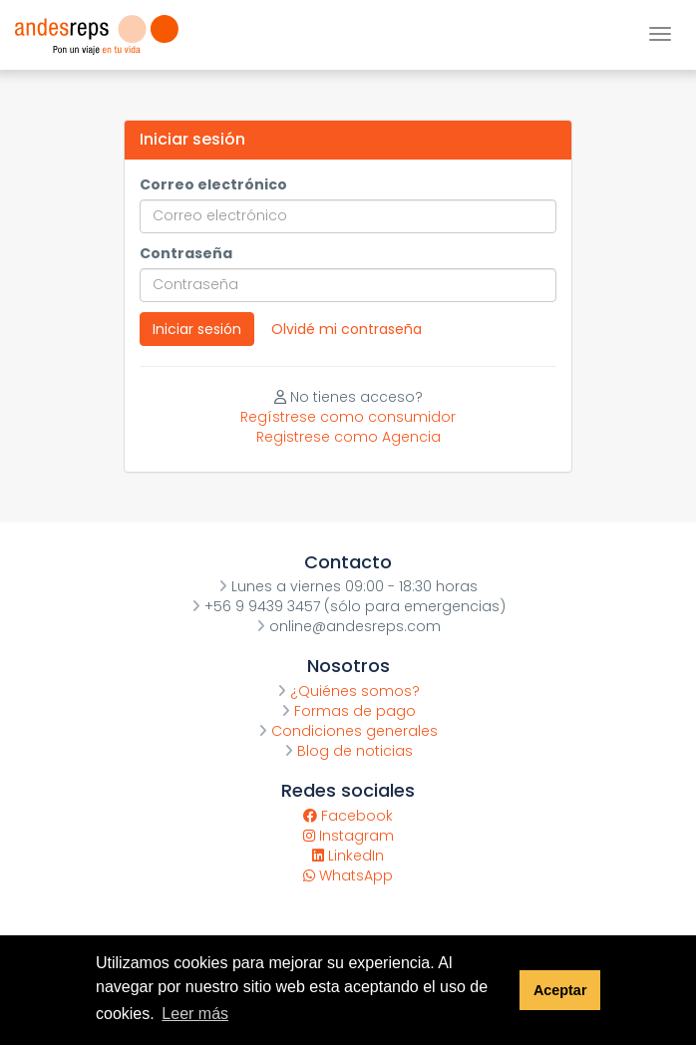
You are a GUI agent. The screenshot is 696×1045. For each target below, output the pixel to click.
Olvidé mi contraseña (346, 329)
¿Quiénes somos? (348, 691)
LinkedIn (348, 856)
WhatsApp (348, 875)
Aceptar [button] (560, 990)
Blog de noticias (348, 751)
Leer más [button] (195, 1013)
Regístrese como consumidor (348, 417)
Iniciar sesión (197, 329)
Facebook (348, 816)
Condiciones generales (348, 731)
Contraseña (186, 253)
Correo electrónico (213, 184)
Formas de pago (348, 711)
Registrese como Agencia (348, 437)
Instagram (348, 836)
